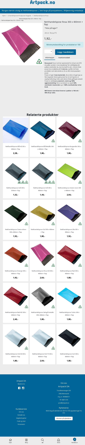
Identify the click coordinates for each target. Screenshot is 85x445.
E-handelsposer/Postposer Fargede (19, 16)
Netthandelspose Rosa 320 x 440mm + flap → (30, 18)
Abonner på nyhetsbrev (63, 418)
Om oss (21, 412)
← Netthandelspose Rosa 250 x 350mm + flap (11, 20)
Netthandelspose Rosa (40, 16)
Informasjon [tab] (49, 57)
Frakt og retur (21, 421)
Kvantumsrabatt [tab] (64, 57)
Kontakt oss (21, 415)
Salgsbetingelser (21, 418)
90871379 (65, 400)
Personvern (21, 424)
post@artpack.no (63, 403)
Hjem (4, 16)
